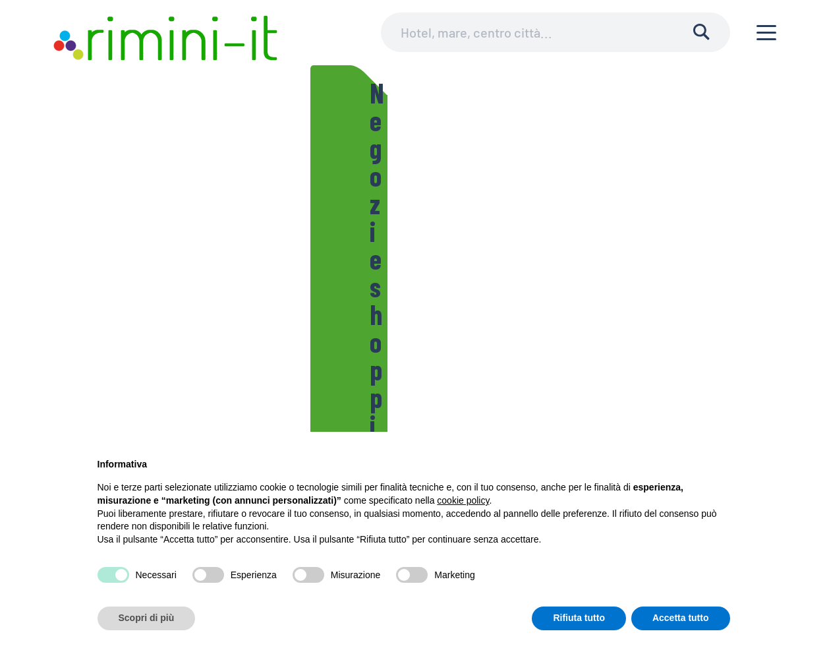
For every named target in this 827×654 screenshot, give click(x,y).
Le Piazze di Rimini (130, 191)
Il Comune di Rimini (131, 158)
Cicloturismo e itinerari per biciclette (472, 158)
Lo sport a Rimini (326, 158)
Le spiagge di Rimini (624, 158)
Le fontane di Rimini (484, 191)
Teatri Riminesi (230, 158)
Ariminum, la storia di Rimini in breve (632, 191)
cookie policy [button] (463, 500)
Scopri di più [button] (147, 617)
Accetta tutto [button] (680, 617)
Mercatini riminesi (374, 191)
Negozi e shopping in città (252, 191)
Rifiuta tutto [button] (579, 617)
